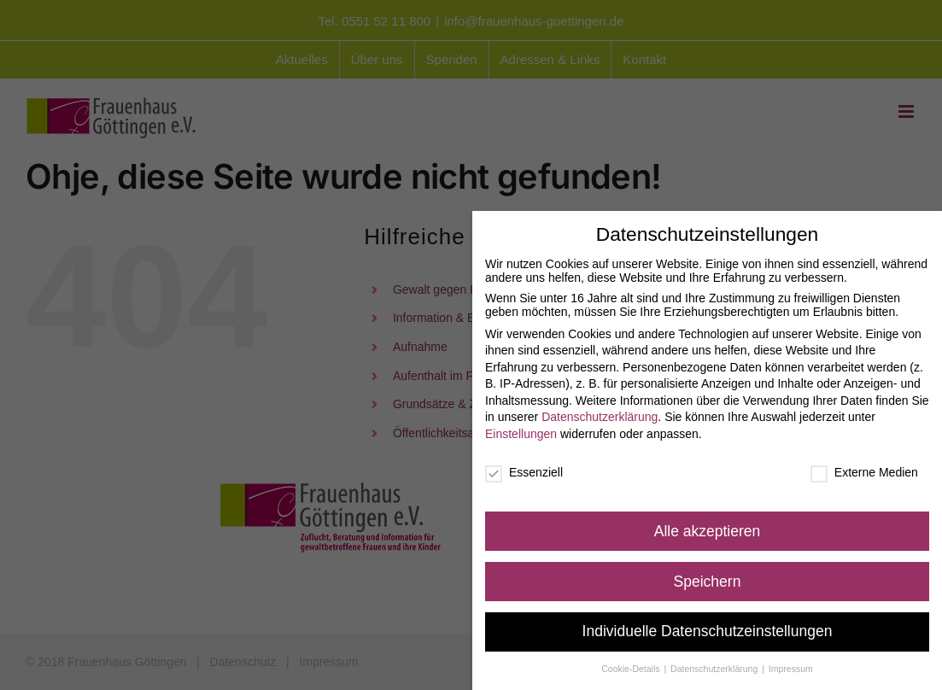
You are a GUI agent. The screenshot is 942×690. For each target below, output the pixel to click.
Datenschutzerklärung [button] (715, 664)
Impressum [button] (791, 664)
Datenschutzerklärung (599, 412)
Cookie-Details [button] (631, 664)
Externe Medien (864, 467)
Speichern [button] (707, 576)
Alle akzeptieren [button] (707, 526)
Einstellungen (521, 429)
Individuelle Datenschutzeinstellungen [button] (707, 626)
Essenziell (524, 467)
